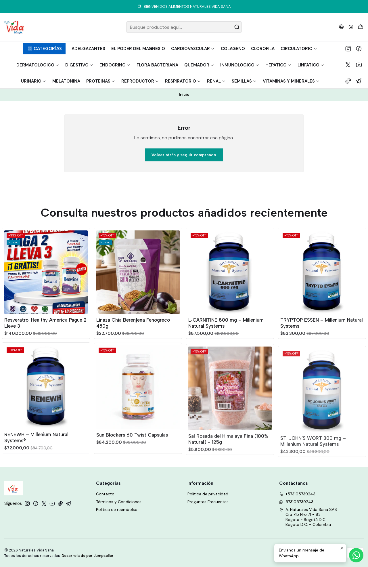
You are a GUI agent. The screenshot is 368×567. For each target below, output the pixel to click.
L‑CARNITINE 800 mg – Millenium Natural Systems (226, 348)
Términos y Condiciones (118, 501)
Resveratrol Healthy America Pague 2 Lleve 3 (45, 333)
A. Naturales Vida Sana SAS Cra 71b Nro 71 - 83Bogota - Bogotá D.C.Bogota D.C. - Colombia (308, 517)
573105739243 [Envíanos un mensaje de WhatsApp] (296, 501)
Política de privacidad (207, 494)
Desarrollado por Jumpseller (88, 555)
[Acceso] (351, 26)
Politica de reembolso (116, 509)
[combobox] (184, 27)
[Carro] (361, 27)
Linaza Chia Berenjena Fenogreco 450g (133, 340)
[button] (44, 48)
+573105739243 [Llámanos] (297, 494)
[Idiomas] (341, 26)
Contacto (105, 494)
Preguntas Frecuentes (208, 501)
